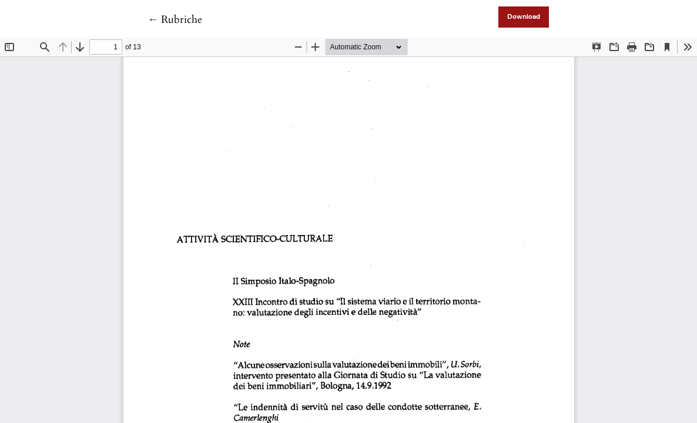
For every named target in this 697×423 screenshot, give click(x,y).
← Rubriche (175, 19)
